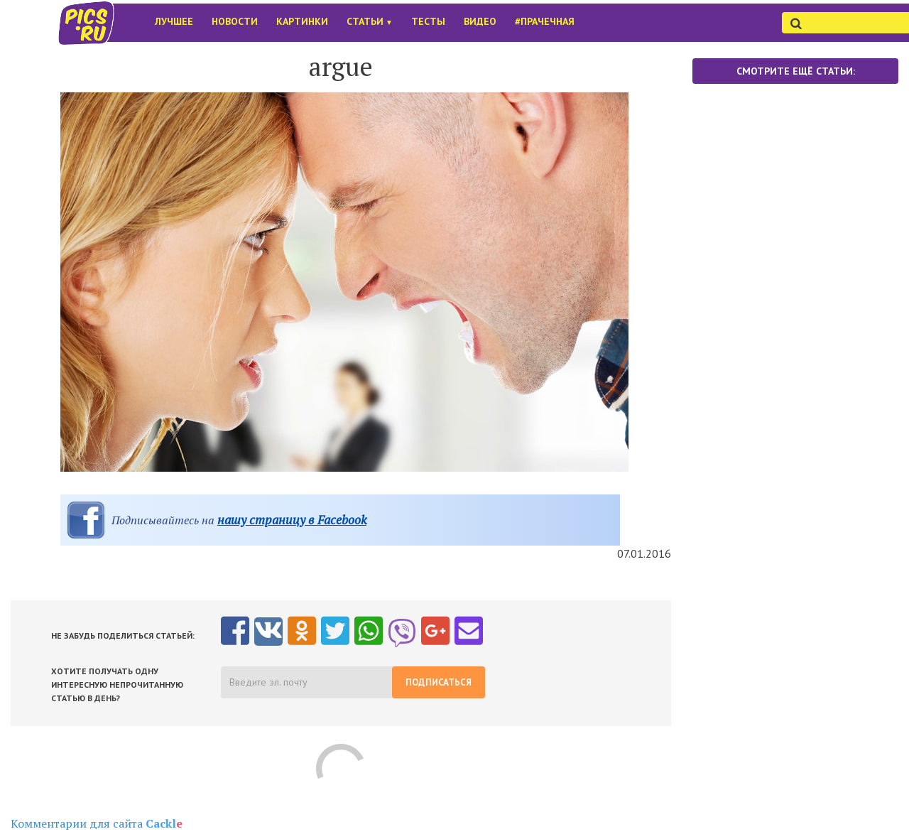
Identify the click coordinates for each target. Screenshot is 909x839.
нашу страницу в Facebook (291, 519)
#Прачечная (545, 21)
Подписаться (438, 682)
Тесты (428, 21)
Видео (480, 21)
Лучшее (174, 21)
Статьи (370, 21)
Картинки (302, 21)
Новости (235, 21)
